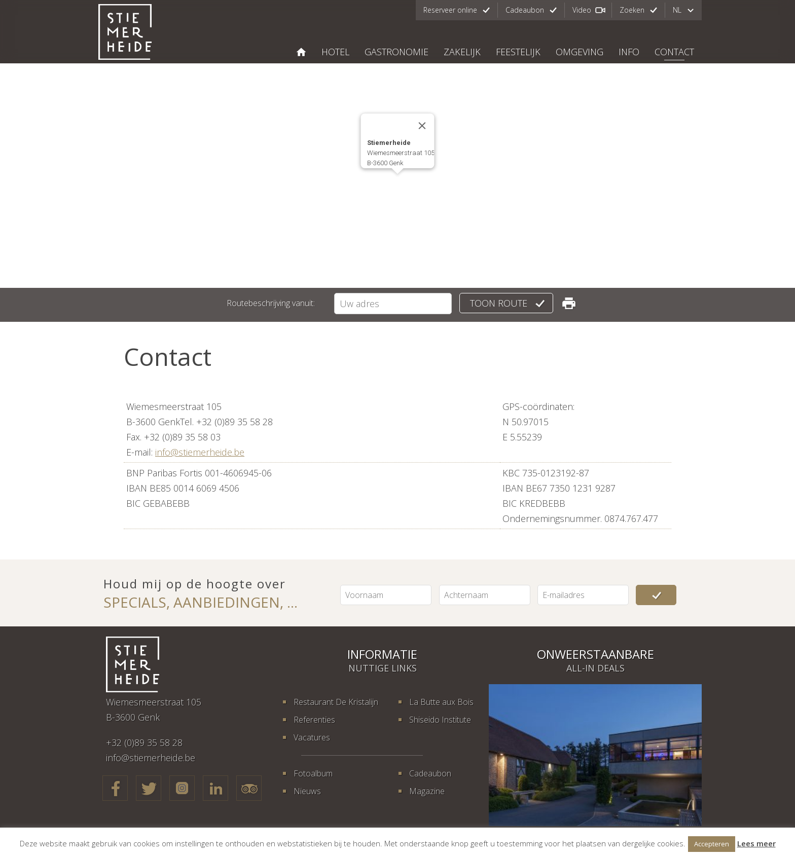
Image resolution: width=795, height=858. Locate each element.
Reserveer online (450, 10)
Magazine (427, 791)
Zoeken (632, 10)
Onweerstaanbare (595, 654)
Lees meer (756, 843)
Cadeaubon (524, 10)
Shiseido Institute (440, 719)
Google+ (182, 788)
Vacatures (312, 737)
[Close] (422, 126)
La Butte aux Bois (441, 701)
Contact (674, 52)
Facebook (115, 788)
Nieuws (307, 791)
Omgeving (579, 52)
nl (677, 10)
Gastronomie (396, 52)
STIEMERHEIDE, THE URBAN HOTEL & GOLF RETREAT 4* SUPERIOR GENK (301, 52)
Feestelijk (518, 52)
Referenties (314, 719)
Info (629, 52)
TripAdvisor (249, 788)
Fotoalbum (313, 773)
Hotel (335, 52)
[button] (397, 183)
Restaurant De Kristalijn (336, 701)
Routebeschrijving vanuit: (271, 303)
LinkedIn (215, 788)
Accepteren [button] (711, 843)
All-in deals (595, 668)
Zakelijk (462, 52)
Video (581, 10)
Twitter (148, 788)
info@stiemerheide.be (199, 452)
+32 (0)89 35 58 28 (144, 742)
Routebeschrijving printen (569, 303)
